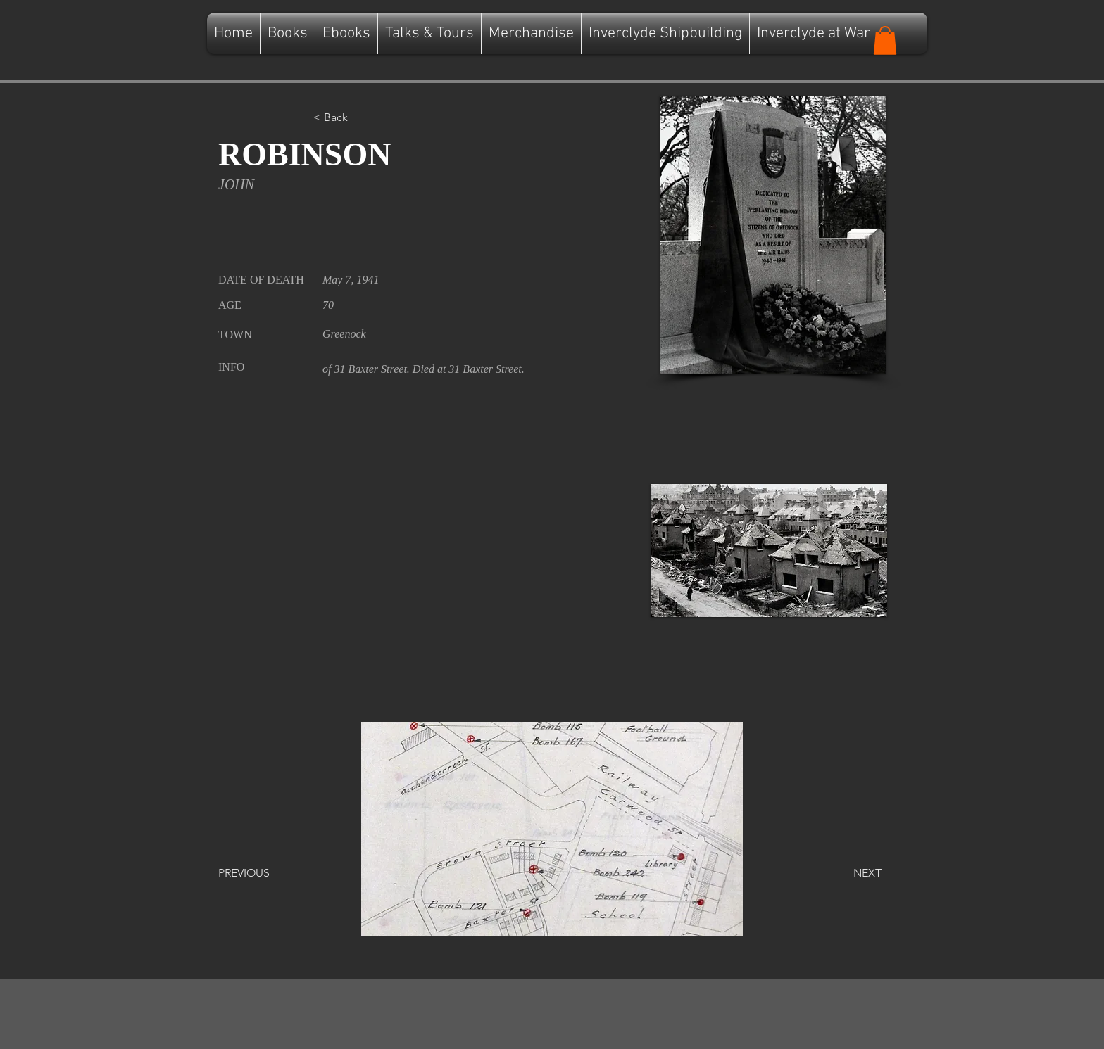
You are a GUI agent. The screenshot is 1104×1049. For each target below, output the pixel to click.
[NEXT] (846, 873)
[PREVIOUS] (264, 873)
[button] (885, 40)
